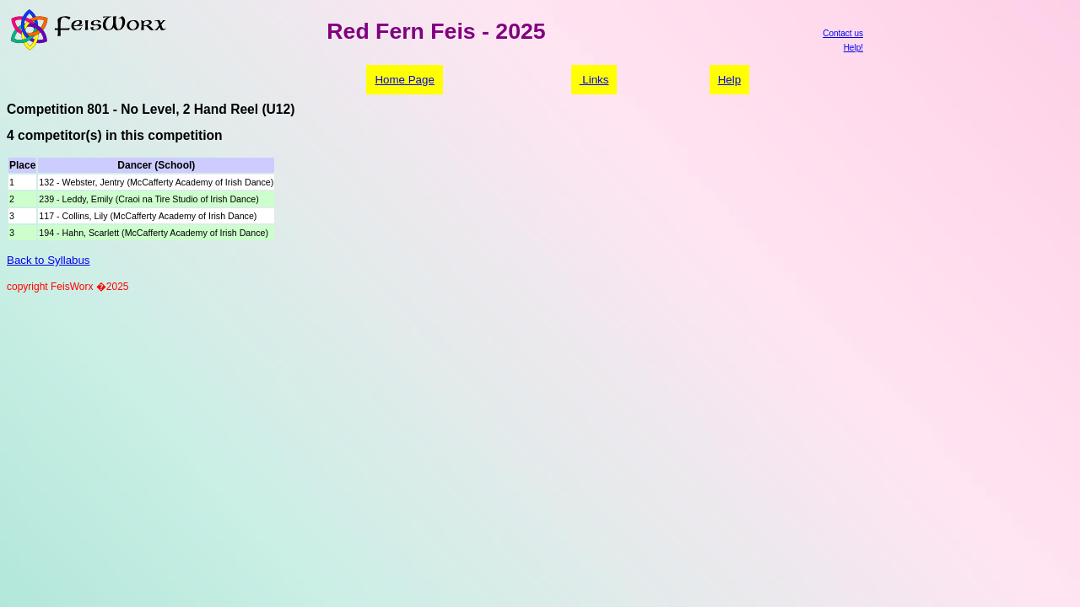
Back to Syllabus (48, 260)
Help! (853, 47)
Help (729, 79)
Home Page (404, 79)
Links (594, 79)
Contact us (843, 33)
